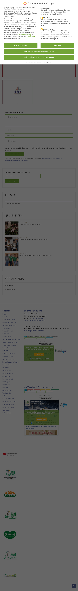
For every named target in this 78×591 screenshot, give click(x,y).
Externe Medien (48, 29)
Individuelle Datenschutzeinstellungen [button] (39, 57)
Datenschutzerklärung (24, 34)
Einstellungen (31, 36)
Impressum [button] (49, 61)
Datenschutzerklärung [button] (39, 61)
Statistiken (46, 17)
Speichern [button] (57, 45)
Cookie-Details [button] (30, 61)
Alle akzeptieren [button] (20, 45)
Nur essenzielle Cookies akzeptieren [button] (39, 51)
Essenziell (46, 8)
